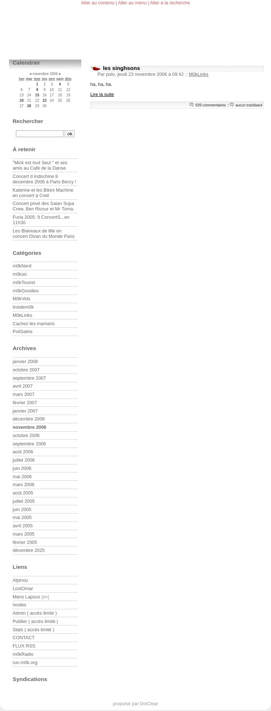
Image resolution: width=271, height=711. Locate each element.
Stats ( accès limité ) (33, 629)
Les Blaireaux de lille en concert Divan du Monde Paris (43, 233)
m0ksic (20, 274)
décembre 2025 (29, 550)
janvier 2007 (25, 411)
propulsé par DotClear (135, 703)
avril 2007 (23, 386)
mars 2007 (23, 394)
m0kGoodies (26, 290)
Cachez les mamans (34, 323)
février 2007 (25, 402)
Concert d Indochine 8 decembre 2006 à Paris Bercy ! (44, 179)
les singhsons (121, 68)
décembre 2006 (29, 419)
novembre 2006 (29, 427)
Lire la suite (102, 94)
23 (45, 100)
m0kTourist (24, 282)
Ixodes (19, 604)
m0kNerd (22, 266)
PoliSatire (23, 331)
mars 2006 (23, 484)
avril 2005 (23, 525)
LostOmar (23, 588)
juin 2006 (22, 468)
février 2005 (25, 542)
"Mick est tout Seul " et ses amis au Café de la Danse (40, 165)
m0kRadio (23, 654)
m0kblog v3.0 (45, 41)
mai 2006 (22, 476)
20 (21, 100)
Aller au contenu (97, 2)
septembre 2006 (29, 443)
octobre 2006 (26, 435)
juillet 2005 (24, 501)
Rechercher (28, 121)
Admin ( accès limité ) (35, 613)
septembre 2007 (29, 378)
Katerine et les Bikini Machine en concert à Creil (43, 192)
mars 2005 (23, 534)
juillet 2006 (24, 460)
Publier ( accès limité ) (35, 621)
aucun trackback (249, 105)
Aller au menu (132, 2)
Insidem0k (23, 307)
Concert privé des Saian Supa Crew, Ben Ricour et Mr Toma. (43, 206)
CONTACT (24, 637)
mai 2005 (22, 517)
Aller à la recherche (170, 2)
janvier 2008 (25, 361)
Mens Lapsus (26, 596)
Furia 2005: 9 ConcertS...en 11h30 (41, 219)
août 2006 (23, 451)
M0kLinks (198, 74)
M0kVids (21, 298)
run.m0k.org (25, 662)
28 (29, 106)
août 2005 (23, 493)
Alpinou (20, 580)
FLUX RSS (24, 646)
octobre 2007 (26, 369)
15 (37, 95)
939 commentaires (210, 105)
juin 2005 (22, 509)
